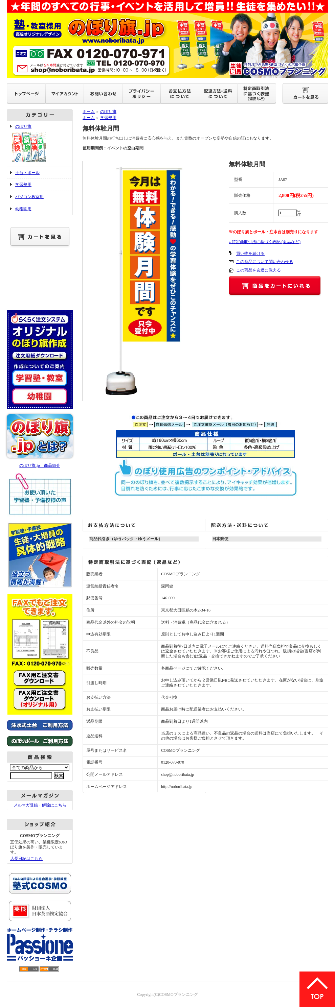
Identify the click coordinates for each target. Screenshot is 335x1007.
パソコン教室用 (29, 196)
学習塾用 (23, 184)
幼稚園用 (23, 209)
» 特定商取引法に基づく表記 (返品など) (264, 241)
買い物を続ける (250, 253)
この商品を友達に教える (258, 270)
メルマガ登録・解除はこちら (40, 805)
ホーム (89, 111)
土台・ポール (27, 172)
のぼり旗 (39, 143)
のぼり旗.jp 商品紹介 (39, 465)
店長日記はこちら (26, 858)
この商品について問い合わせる (264, 261)
